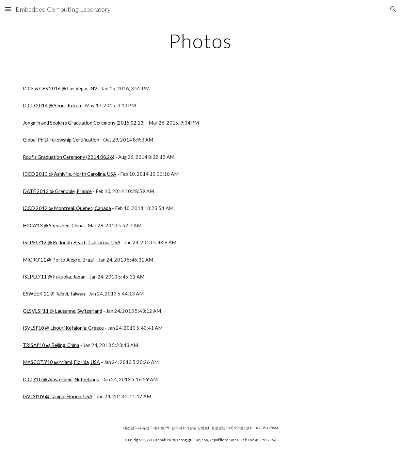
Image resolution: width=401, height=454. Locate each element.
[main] (200, 40)
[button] (8, 9)
